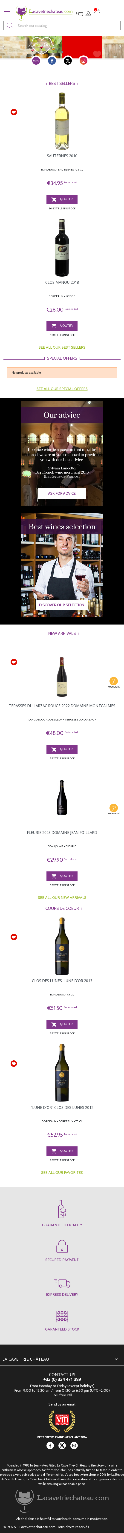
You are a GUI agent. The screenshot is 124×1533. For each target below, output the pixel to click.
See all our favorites (62, 1172)
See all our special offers (62, 389)
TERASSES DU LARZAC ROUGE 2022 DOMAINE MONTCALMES (62, 705)
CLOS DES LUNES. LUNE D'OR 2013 (62, 980)
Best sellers (62, 83)
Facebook (52, 61)
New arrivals (62, 633)
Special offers (62, 358)
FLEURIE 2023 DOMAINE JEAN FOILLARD (62, 832)
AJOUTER (62, 199)
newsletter (36, 61)
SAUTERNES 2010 (62, 155)
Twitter (68, 61)
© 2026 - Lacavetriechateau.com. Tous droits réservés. (46, 1527)
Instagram (83, 61)
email (71, 1404)
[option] (62, 47)
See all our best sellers (62, 347)
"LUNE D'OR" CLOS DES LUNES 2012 (62, 1107)
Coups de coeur (62, 908)
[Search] (62, 25)
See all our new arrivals (62, 898)
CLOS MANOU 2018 (62, 282)
